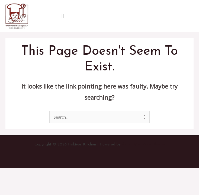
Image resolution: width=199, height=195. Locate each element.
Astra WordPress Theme (143, 144)
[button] (62, 16)
